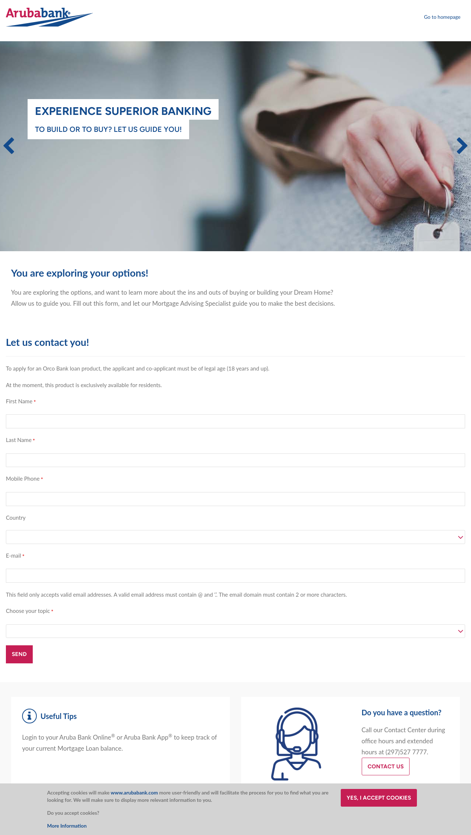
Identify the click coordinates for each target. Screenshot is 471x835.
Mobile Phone (23, 478)
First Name (19, 401)
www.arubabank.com (134, 793)
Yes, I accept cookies (379, 797)
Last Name (19, 439)
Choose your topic (28, 610)
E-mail (13, 555)
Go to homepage (442, 17)
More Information (66, 826)
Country (16, 517)
